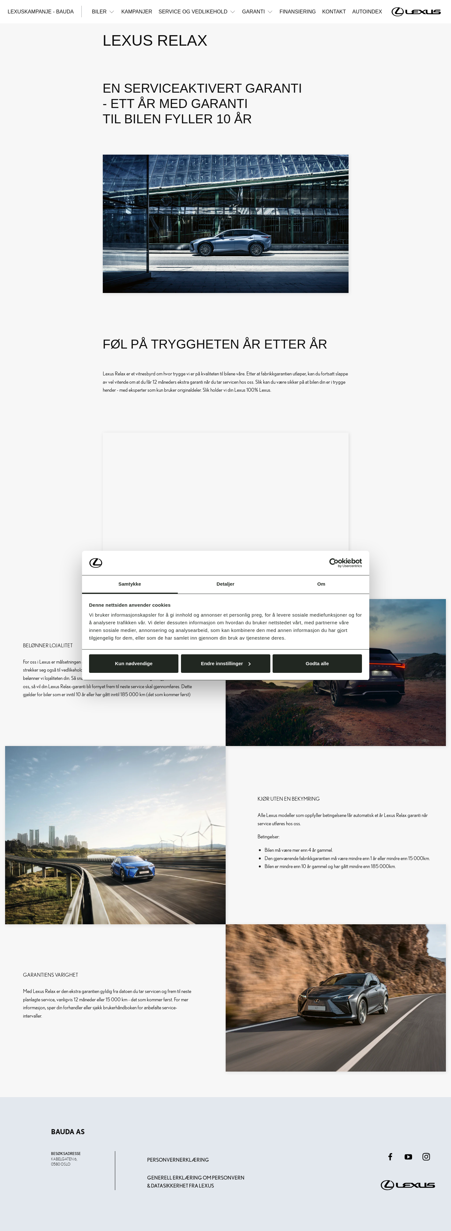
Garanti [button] (257, 11)
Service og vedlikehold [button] (197, 11)
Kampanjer (136, 11)
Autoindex (367, 11)
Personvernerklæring (178, 1160)
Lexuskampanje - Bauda (41, 11)
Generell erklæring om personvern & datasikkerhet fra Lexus (195, 1182)
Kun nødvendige (134, 663)
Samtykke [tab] (129, 584)
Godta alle (317, 663)
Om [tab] (321, 584)
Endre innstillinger (226, 663)
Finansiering (298, 11)
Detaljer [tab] (226, 584)
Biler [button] (103, 11)
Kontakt (334, 11)
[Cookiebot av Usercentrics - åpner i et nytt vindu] (334, 563)
